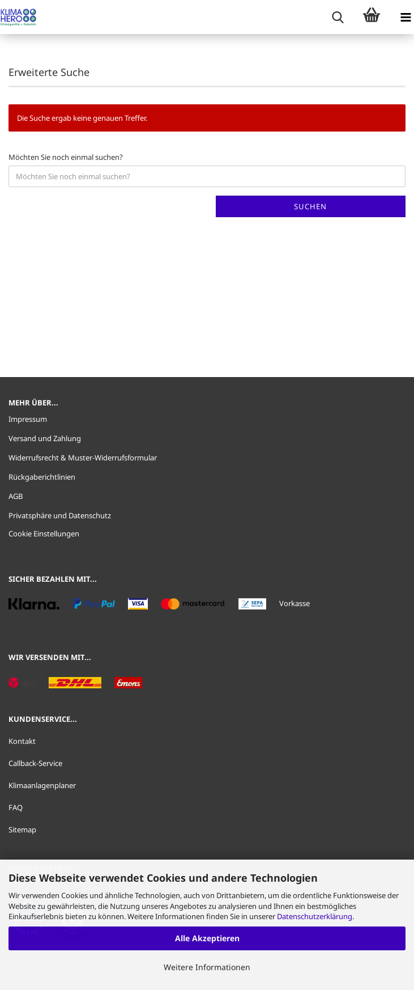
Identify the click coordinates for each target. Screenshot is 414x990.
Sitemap (22, 829)
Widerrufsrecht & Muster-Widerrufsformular (82, 457)
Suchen (310, 206)
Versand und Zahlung (44, 438)
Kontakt (22, 741)
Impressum (27, 419)
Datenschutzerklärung (314, 916)
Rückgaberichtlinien (41, 477)
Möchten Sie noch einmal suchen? (65, 157)
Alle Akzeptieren (207, 938)
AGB (15, 496)
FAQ (15, 807)
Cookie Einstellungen (43, 533)
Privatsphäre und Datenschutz (59, 515)
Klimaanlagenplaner (42, 785)
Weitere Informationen (207, 967)
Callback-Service (35, 763)
